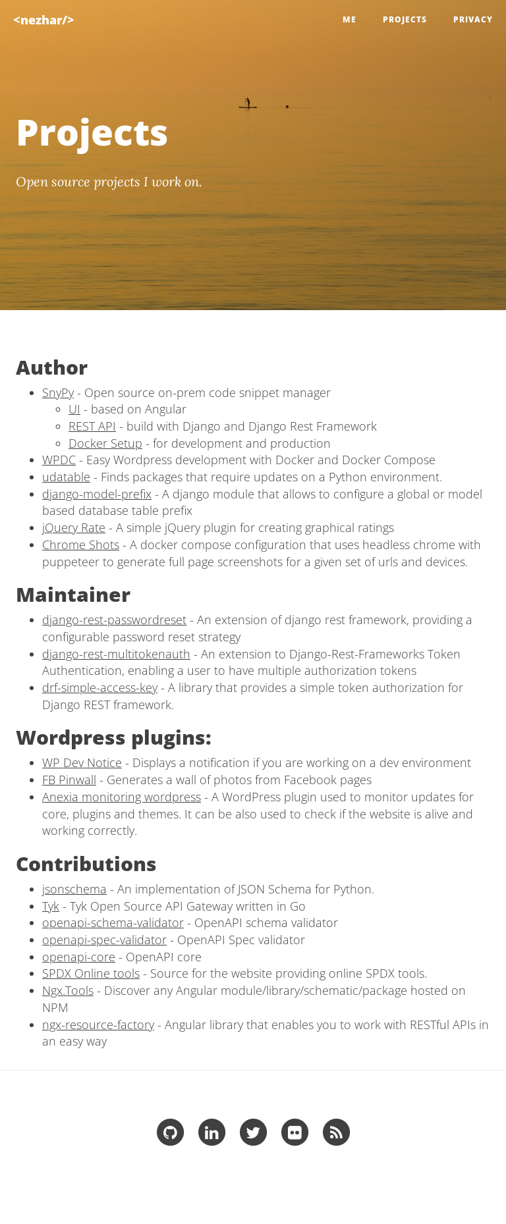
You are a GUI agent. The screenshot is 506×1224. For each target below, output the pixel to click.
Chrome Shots (80, 544)
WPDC (59, 459)
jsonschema (74, 889)
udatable (66, 477)
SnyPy (58, 392)
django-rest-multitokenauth (116, 654)
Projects (405, 19)
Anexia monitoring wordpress (121, 797)
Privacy (473, 19)
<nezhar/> (43, 20)
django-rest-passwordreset (114, 619)
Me (349, 19)
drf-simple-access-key (99, 687)
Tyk (50, 906)
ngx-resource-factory (98, 1024)
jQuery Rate (73, 527)
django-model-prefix (97, 494)
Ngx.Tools (68, 990)
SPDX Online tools (91, 973)
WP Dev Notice (82, 762)
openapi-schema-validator (113, 922)
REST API (92, 426)
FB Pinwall (69, 779)
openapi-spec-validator (104, 939)
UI (74, 409)
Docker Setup (105, 443)
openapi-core (78, 957)
